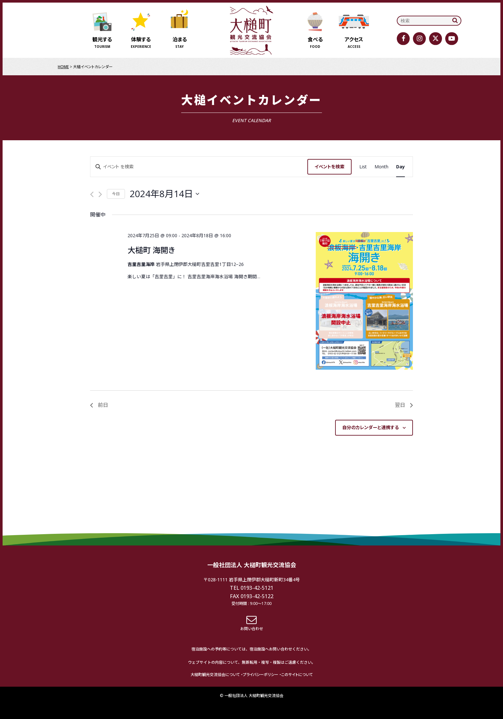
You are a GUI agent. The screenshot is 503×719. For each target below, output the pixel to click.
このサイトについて (297, 674)
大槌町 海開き (151, 250)
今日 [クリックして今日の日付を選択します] (116, 193)
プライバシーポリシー (260, 674)
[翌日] (100, 194)
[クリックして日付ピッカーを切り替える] (164, 193)
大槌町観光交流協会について (215, 674)
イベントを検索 (329, 167)
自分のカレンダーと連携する (370, 427)
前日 (99, 404)
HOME (63, 66)
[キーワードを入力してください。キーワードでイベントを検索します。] (198, 167)
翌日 (404, 404)
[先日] (92, 194)
